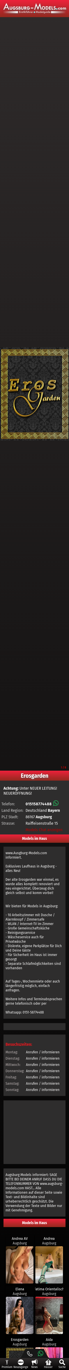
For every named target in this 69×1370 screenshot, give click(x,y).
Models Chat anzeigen (44, 829)
